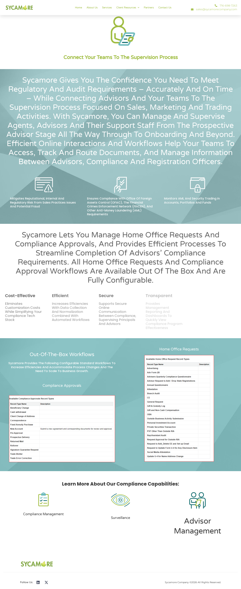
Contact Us (164, 7)
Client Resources (127, 7)
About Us (92, 7)
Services (107, 7)
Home (78, 7)
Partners (149, 7)
